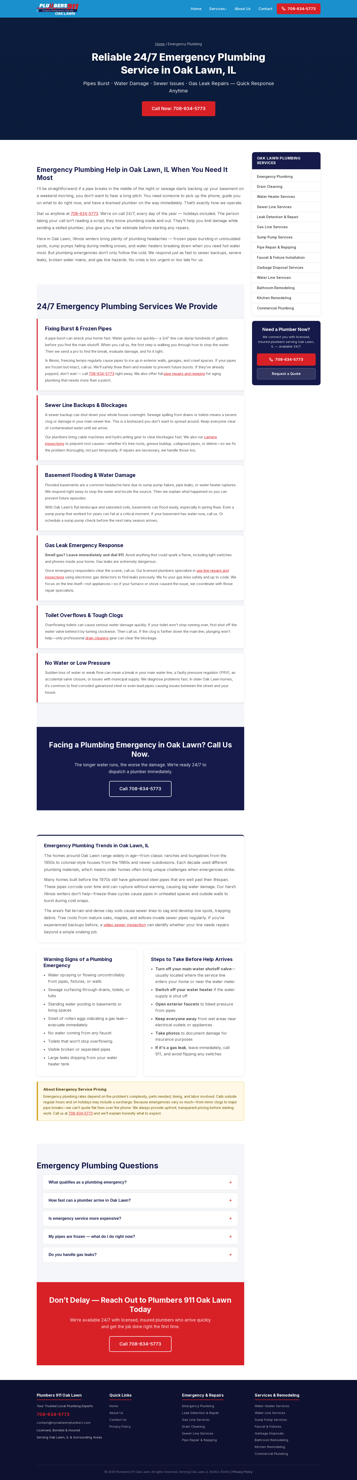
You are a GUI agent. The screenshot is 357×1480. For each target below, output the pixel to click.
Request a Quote (286, 374)
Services (217, 8)
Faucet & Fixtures (268, 1426)
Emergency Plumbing (275, 176)
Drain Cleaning (269, 186)
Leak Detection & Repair (277, 217)
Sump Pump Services (275, 237)
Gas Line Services (272, 227)
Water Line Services (274, 277)
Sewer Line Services (274, 207)
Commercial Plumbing (275, 308)
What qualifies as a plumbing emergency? (88, 1182)
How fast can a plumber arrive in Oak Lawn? (90, 1200)
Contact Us (118, 1420)
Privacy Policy (120, 1426)
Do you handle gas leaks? (73, 1255)
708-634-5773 (299, 8)
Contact (265, 8)
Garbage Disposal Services (280, 267)
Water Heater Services (276, 196)
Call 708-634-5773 (140, 788)
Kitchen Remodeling (274, 298)
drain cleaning (96, 638)
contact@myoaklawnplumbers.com (64, 1422)
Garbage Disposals (269, 1433)
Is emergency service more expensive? (85, 1218)
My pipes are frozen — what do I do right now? (92, 1236)
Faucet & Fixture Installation (281, 257)
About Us (243, 8)
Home (196, 8)
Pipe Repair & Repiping (276, 247)
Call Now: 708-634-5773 (179, 108)
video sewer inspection (125, 924)
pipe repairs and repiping (184, 373)
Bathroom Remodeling (276, 288)
